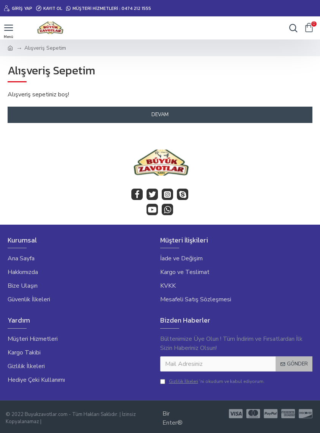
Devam (160, 114)
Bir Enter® (172, 418)
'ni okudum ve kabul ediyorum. (212, 381)
